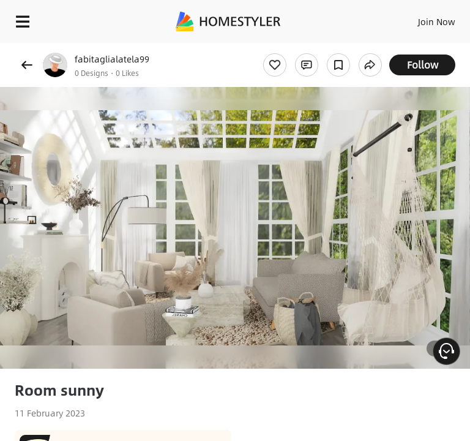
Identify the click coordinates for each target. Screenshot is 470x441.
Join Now (436, 21)
